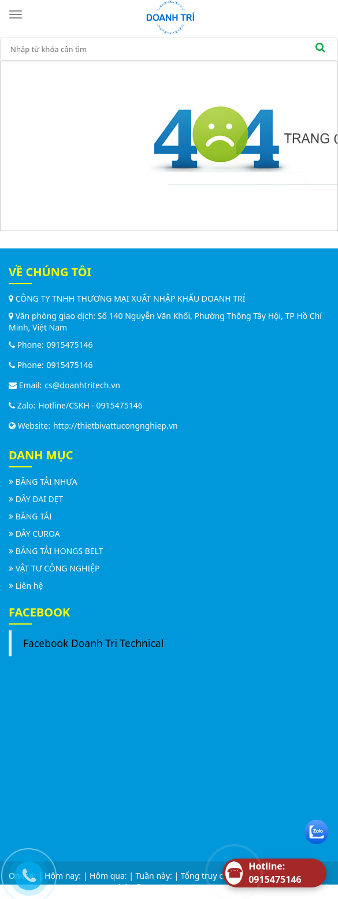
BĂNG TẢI (34, 516)
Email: (25, 385)
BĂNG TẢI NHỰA (46, 481)
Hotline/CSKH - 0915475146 (90, 405)
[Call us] (26, 873)
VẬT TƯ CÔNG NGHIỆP (58, 568)
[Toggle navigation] (17, 14)
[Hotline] (274, 873)
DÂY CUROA (38, 533)
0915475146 (70, 344)
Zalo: (22, 405)
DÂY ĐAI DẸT (40, 498)
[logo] (170, 16)
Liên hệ (29, 585)
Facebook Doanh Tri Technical (93, 643)
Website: (29, 425)
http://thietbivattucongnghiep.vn (115, 425)
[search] (320, 49)
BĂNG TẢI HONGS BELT (59, 550)
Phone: (26, 344)
